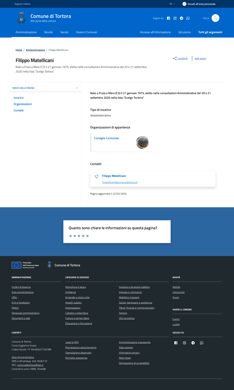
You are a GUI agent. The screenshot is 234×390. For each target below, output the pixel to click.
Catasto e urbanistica (76, 313)
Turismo (123, 313)
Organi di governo (21, 287)
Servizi (64, 32)
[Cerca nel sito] (215, 18)
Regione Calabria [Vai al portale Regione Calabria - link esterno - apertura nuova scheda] (22, 4)
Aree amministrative (23, 292)
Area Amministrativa (23, 357)
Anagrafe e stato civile (77, 297)
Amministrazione (26, 32)
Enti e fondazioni (21, 302)
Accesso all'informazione (155, 32)
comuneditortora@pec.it (30, 365)
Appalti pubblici (73, 302)
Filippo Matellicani (114, 176)
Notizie (176, 287)
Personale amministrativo (25, 313)
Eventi (176, 319)
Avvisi (176, 297)
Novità (48, 32)
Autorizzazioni (72, 308)
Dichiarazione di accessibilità (134, 363)
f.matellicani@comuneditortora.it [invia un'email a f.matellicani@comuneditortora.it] (120, 182)
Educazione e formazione (78, 323)
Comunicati (179, 292)
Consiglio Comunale (106, 138)
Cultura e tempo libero (77, 318)
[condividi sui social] (180, 58)
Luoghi (176, 324)
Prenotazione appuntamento (80, 347)
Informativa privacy (129, 353)
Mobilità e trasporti (129, 297)
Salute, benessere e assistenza (135, 302)
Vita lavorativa (127, 318)
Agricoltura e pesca (75, 287)
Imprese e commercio (130, 292)
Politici (15, 308)
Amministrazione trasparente (134, 342)
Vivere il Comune (86, 32)
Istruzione (184, 32)
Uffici (14, 297)
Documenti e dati (21, 318)
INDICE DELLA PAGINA (45, 88)
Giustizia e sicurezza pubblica (134, 287)
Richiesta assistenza (76, 358)
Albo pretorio (126, 347)
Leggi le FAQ (72, 342)
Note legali (125, 358)
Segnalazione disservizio (78, 353)
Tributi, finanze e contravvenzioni (136, 308)
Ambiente (70, 292)
